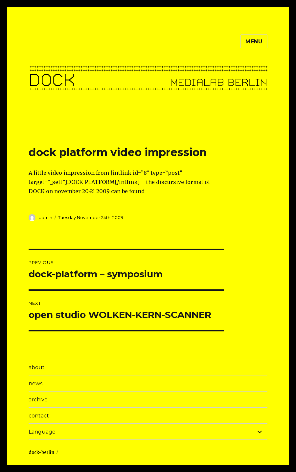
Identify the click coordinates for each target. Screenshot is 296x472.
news (35, 383)
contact (39, 416)
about (37, 367)
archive (38, 399)
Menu (253, 41)
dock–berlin (41, 452)
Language (42, 432)
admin (45, 217)
